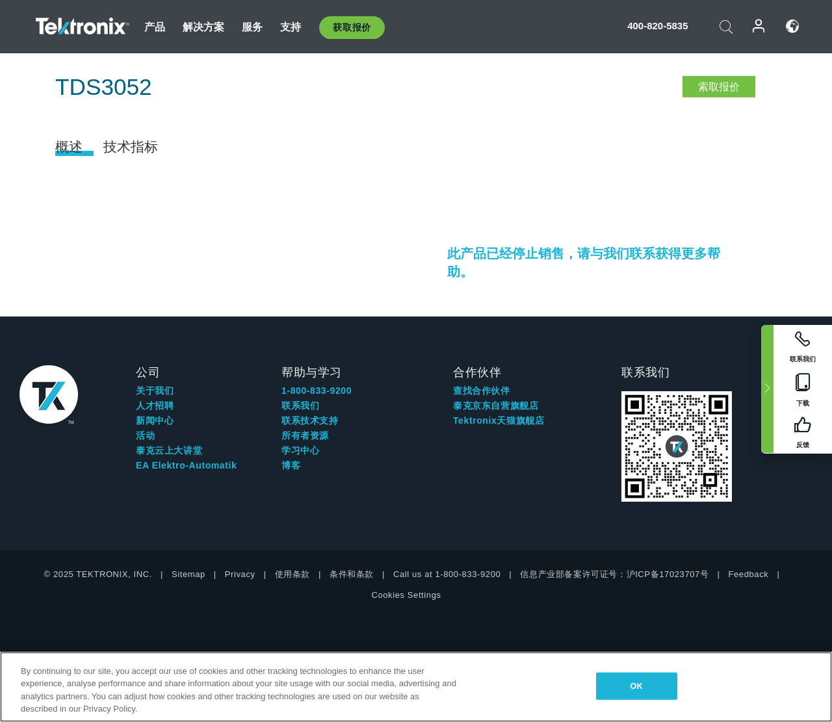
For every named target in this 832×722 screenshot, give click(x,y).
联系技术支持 (310, 420)
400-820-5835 (657, 25)
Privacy (240, 574)
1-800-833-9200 (316, 390)
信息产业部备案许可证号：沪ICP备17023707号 (614, 574)
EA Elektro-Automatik (186, 465)
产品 (154, 26)
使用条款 (292, 574)
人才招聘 (155, 405)
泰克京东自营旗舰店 (495, 405)
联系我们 (300, 405)
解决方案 (204, 26)
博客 (290, 465)
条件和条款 (352, 574)
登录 (759, 26)
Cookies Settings (406, 595)
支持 (290, 26)
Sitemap (188, 574)
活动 (145, 435)
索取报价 (719, 86)
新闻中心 (155, 420)
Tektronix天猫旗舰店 (498, 420)
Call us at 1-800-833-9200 (446, 574)
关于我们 (155, 390)
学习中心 (300, 450)
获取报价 (351, 27)
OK (636, 686)
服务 (252, 26)
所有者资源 (305, 435)
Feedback (748, 574)
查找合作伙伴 (481, 390)
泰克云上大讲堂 (169, 450)
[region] (416, 687)
